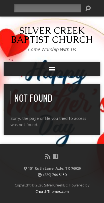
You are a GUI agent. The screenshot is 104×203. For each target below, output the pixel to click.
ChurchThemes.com (52, 191)
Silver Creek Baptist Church (52, 35)
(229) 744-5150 (55, 174)
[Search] (47, 8)
